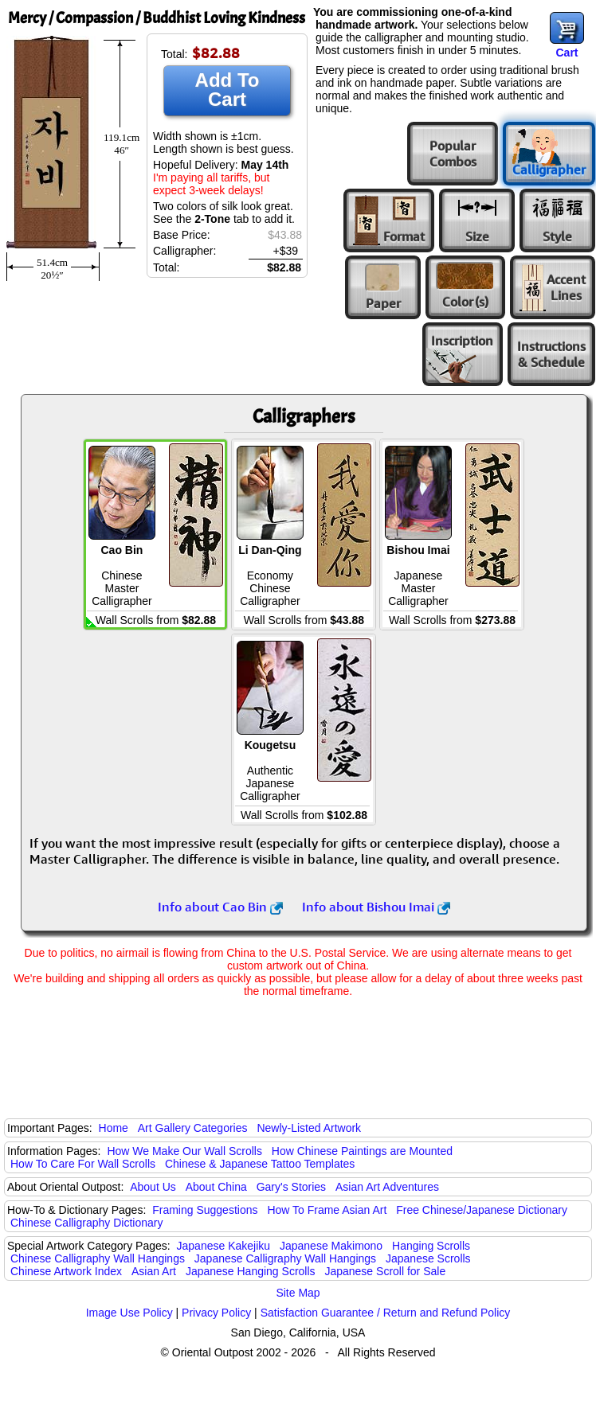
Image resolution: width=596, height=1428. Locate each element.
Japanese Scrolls (428, 1258)
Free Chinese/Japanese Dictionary (481, 1210)
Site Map (298, 1292)
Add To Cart (227, 89)
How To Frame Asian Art (326, 1210)
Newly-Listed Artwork (309, 1128)
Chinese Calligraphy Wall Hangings (97, 1258)
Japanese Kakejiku (224, 1245)
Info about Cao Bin (220, 907)
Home (113, 1128)
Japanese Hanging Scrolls (251, 1271)
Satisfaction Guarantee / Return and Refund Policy (386, 1312)
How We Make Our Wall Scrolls (184, 1151)
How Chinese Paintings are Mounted (362, 1151)
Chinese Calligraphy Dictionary (86, 1222)
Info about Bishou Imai (376, 907)
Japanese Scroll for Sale (384, 1271)
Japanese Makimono (331, 1245)
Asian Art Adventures (387, 1186)
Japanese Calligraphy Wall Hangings (285, 1258)
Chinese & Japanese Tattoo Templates (260, 1163)
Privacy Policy (216, 1312)
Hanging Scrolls (431, 1245)
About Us (153, 1186)
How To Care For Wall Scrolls (82, 1163)
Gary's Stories (291, 1186)
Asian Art (153, 1271)
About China (216, 1186)
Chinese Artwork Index (66, 1271)
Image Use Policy (129, 1312)
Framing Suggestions (204, 1210)
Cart (566, 52)
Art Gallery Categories (193, 1128)
